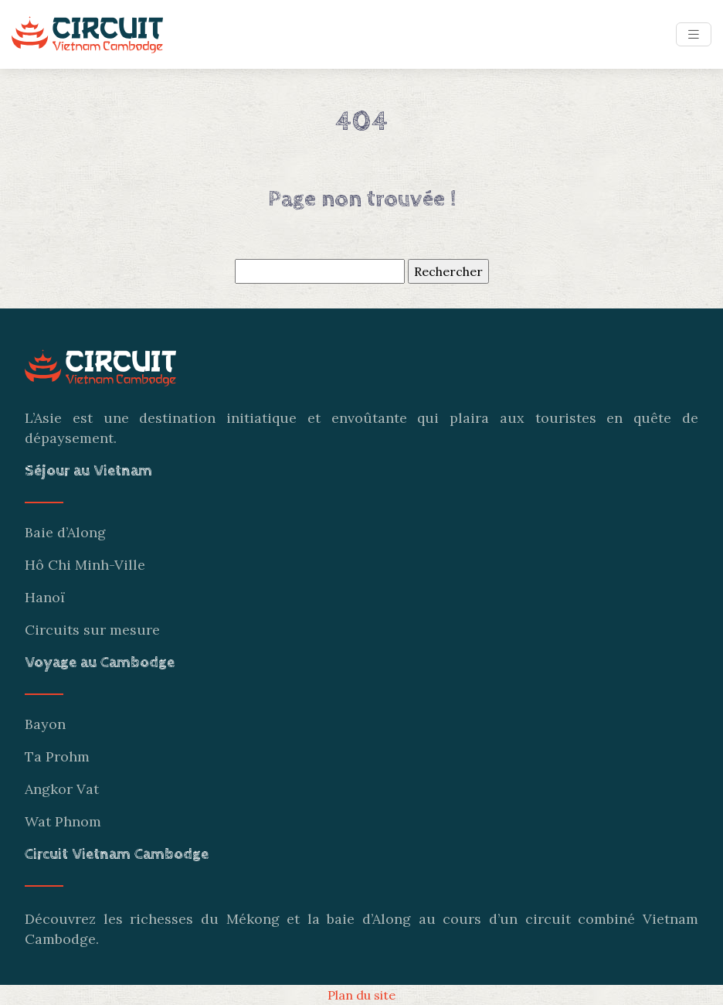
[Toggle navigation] (693, 34)
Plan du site (361, 995)
